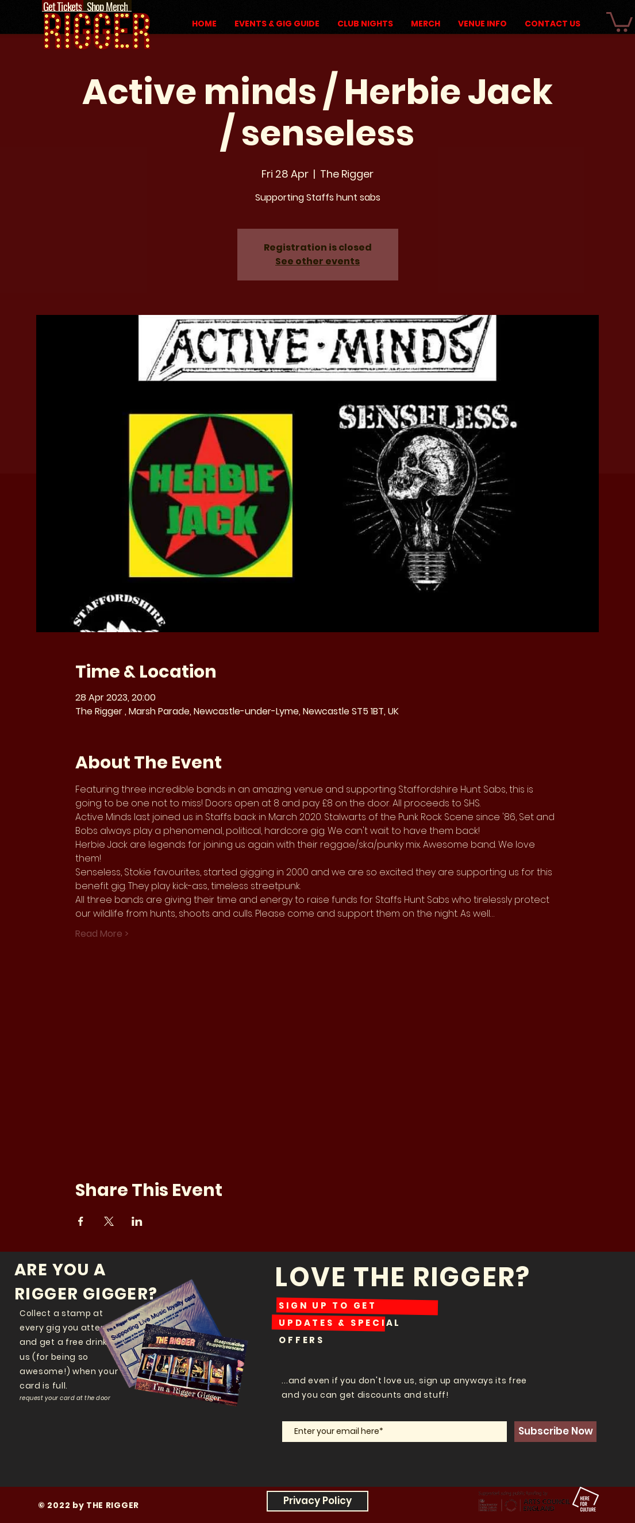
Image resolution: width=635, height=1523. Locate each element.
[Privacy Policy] (317, 1501)
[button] (619, 21)
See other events (317, 261)
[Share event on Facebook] (80, 1221)
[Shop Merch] (107, 5)
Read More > (102, 934)
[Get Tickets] (62, 5)
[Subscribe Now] (555, 1431)
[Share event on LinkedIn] (137, 1221)
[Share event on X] (108, 1221)
